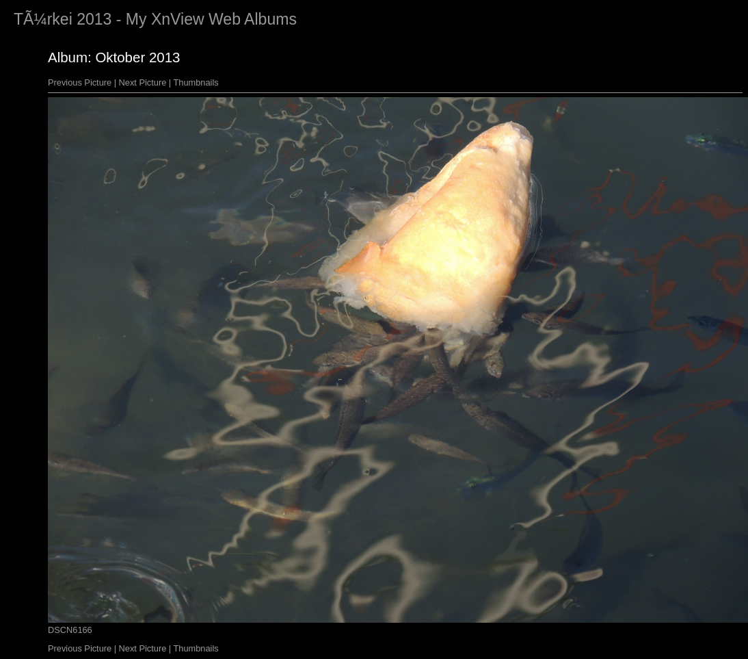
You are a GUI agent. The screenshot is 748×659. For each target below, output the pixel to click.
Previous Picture (79, 82)
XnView (177, 19)
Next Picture (143, 82)
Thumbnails (196, 82)
